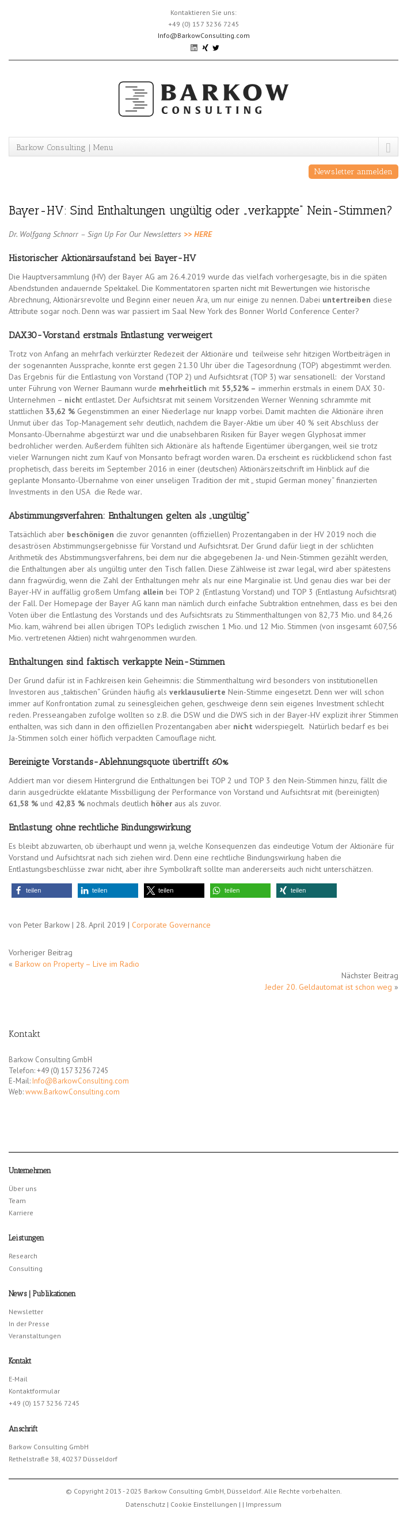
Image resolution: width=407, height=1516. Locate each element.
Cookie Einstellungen (203, 1504)
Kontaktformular (34, 1391)
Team (17, 1200)
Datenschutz (145, 1504)
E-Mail (18, 1379)
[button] (42, 890)
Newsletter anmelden (353, 172)
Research (23, 1255)
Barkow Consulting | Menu (64, 147)
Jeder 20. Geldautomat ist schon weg (328, 987)
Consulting (26, 1268)
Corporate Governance (171, 925)
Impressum (264, 1504)
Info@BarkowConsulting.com (204, 35)
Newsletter (26, 1311)
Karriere (21, 1212)
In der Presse (29, 1323)
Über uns (23, 1188)
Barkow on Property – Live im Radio (77, 964)
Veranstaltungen (35, 1335)
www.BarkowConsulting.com (72, 1092)
